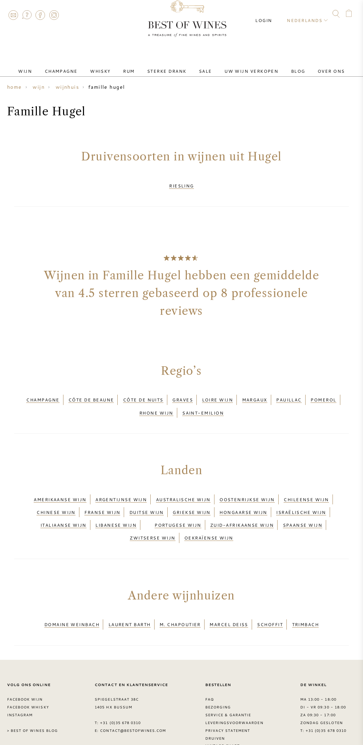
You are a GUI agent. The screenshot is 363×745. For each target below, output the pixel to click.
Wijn (47, 65)
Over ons (309, 65)
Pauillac (289, 393)
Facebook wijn (25, 665)
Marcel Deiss (229, 592)
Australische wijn (183, 484)
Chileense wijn (306, 484)
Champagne (77, 65)
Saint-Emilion (203, 402)
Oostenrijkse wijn (247, 484)
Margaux (254, 393)
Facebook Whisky (28, 672)
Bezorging (218, 672)
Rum (134, 65)
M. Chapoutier (180, 592)
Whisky (111, 65)
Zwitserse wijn (152, 510)
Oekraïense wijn (208, 510)
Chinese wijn (56, 493)
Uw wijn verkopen (240, 65)
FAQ (26, 15)
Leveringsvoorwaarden (234, 688)
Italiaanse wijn (63, 501)
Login (270, 14)
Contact (13, 15)
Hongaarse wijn (243, 493)
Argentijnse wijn (121, 484)
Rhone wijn (156, 402)
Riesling (181, 183)
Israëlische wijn (301, 493)
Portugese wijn (178, 501)
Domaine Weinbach (71, 592)
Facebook (40, 15)
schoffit (270, 592)
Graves (182, 393)
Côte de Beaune (91, 393)
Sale (199, 65)
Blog (282, 65)
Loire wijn (217, 393)
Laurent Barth (129, 592)
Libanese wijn (115, 501)
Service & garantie (228, 680)
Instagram (54, 15)
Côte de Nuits (143, 393)
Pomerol (323, 393)
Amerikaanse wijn (60, 484)
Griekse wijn (191, 493)
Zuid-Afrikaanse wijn (242, 501)
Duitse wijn (146, 493)
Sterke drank (166, 65)
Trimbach (305, 592)
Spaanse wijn (302, 501)
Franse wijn (102, 493)
